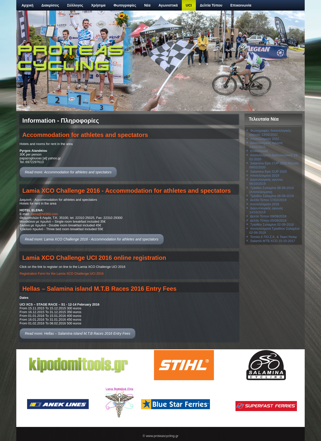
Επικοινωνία (241, 5)
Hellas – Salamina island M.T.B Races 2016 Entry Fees (99, 288)
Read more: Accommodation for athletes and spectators (68, 172)
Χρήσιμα (98, 5)
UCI (189, 5)
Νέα (147, 5)
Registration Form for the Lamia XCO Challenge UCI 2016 (62, 273)
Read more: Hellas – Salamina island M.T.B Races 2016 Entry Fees (77, 333)
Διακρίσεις (50, 5)
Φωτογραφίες (125, 5)
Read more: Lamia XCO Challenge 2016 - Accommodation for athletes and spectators (91, 239)
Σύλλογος (75, 5)
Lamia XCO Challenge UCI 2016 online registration (94, 257)
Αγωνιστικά (168, 5)
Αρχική (27, 5)
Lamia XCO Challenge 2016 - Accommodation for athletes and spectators (126, 190)
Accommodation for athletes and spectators (85, 134)
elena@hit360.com (44, 214)
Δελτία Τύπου (211, 5)
